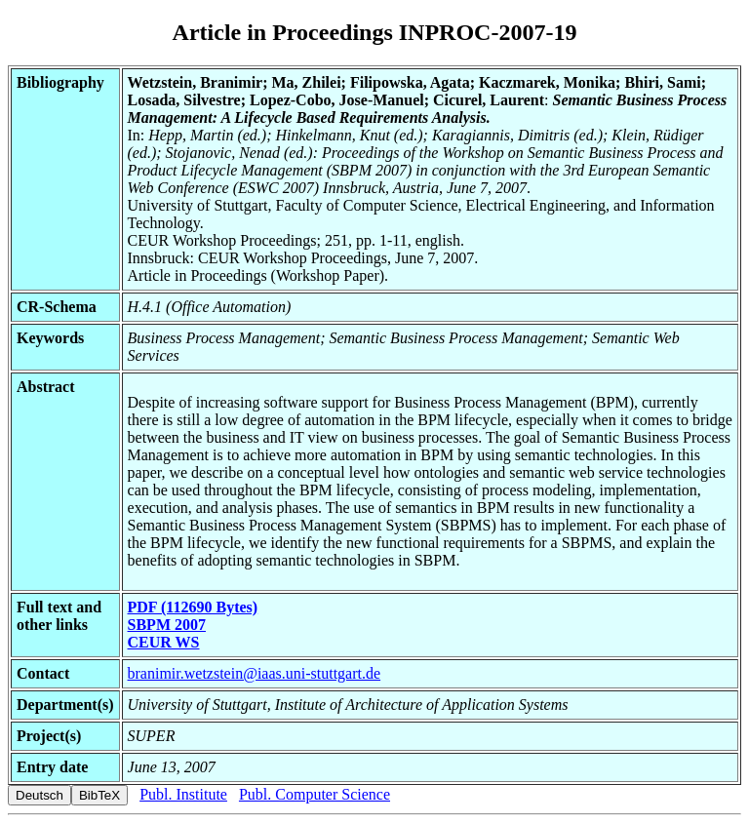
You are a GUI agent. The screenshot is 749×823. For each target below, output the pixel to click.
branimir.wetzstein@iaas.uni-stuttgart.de (254, 673)
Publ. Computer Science (314, 794)
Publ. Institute (183, 794)
